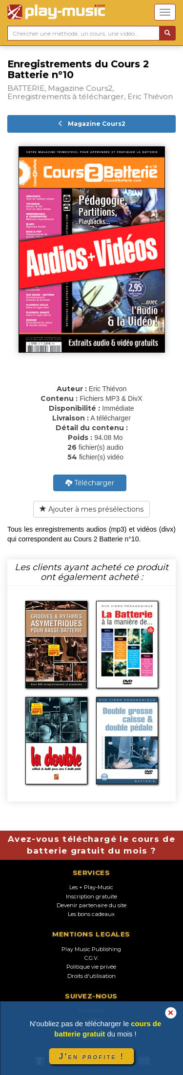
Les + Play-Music (91, 887)
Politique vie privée (91, 966)
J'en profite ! (91, 1056)
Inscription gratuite (91, 896)
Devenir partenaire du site (91, 905)
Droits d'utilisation (91, 976)
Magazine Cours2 (91, 123)
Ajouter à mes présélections (91, 509)
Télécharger (89, 482)
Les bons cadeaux (91, 914)
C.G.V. (91, 958)
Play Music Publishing (91, 949)
